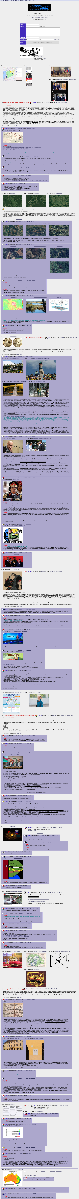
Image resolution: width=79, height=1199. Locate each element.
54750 (53, 102)
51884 (25, 851)
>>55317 (5, 738)
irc (34, 0)
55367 (24, 325)
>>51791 (27, 838)
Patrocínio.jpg (13, 246)
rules (45, 58)
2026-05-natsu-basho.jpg (19, 651)
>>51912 (55, 841)
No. (51, 102)
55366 (24, 295)
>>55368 (33, 128)
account (17, 0)
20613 (67, 337)
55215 (24, 615)
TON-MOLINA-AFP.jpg (40, 381)
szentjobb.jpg (36, 969)
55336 (24, 1153)
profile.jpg (59, 297)
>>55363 (5, 169)
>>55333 (5, 1149)
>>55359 (33, 356)
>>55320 (5, 745)
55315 (47, 1177)
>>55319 (33, 1188)
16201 (54, 1105)
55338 (24, 1078)
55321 (25, 743)
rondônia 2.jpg (36, 193)
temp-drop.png (17, 1125)
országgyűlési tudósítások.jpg (16, 1001)
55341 (25, 752)
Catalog (42, 17)
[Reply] (56, 102)
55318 (25, 1188)
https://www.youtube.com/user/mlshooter (36, 901)
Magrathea (37, 17)
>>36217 (12, 717)
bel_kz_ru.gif (12, 826)
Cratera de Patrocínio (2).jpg (39, 223)
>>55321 (33, 735)
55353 (24, 356)
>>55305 (5, 926)
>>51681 (9, 105)
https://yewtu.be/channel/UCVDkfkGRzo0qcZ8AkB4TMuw (15, 935)
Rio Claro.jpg (59, 223)
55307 (25, 913)
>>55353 (5, 512)
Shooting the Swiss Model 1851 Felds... (18, 891)
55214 (25, 609)
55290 (25, 629)
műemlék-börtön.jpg (38, 1038)
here (38, 792)
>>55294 (5, 915)
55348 (24, 885)
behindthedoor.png (18, 858)
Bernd (34, 102)
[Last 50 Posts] (64, 102)
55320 (25, 735)
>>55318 (5, 1196)
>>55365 (33, 221)
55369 (24, 175)
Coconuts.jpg (59, 259)
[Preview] (48, 102)
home (3, 0)
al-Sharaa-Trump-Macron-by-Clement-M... (66, 79)
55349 (24, 795)
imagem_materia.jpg (14, 358)
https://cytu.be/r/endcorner (8, 664)
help (22, 0)
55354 (25, 436)
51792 (47, 835)
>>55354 (5, 517)
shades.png (16, 554)
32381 (48, 571)
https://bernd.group (32, 830)
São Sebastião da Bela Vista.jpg (40, 246)
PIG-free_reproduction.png (19, 525)
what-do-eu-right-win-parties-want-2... (18, 692)
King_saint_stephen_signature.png (63, 951)
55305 (24, 908)
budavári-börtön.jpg (15, 1038)
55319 (25, 1193)
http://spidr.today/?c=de (39, 1108)
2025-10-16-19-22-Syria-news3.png (41, 65)
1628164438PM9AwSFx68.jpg (40, 297)
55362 (25, 552)
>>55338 (33, 1070)
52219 (59, 715)
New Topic (42, 26)
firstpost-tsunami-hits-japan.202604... (20, 631)
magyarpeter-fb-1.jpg (14, 754)
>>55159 (5, 1073)
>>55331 (34, 1193)
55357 (25, 650)
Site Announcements (40, 19)
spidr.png (12, 1104)
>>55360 (33, 477)
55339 (24, 1095)
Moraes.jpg (12, 438)
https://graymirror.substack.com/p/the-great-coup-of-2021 (15, 416)
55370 (25, 183)
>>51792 (27, 847)
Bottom (46, 17)
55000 (24, 1118)
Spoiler (22, 45)
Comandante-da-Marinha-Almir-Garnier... (41, 438)
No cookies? (41, 56)
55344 (24, 221)
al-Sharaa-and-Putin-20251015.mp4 (64, 65)
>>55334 (33, 1124)
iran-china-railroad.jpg (14, 130)
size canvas (56, 39)
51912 (25, 856)
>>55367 (33, 295)
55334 (24, 1147)
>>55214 (5, 618)
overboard (12, 0)
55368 (24, 167)
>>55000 (56, 1113)
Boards (32, 17)
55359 (25, 477)
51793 (46, 841)
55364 (32, 156)
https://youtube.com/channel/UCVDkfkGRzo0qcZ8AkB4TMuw (16, 936)
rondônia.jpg (12, 193)
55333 (25, 1124)
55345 (24, 244)
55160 (25, 1036)
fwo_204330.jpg (13, 336)
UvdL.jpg (38, 692)
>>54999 (8, 1120)
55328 (24, 923)
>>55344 (5, 282)
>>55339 (33, 1078)
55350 (24, 801)
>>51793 (56, 835)
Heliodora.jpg (60, 246)
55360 (25, 524)
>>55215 (33, 609)
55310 (48, 1171)
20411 (26, 208)
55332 (25, 930)
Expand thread (19, 125)
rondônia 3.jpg (59, 193)
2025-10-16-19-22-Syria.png (16, 65)
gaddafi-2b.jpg (16, 479)
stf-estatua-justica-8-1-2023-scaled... (18, 381)
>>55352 (5, 502)
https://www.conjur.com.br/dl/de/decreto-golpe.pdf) (25, 461)
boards (7, 0)
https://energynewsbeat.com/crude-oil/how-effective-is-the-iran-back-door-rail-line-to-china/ (22, 147)
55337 (24, 1070)
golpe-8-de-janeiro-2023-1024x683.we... (41, 358)
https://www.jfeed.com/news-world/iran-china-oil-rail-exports (15, 148)
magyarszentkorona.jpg (15, 951)
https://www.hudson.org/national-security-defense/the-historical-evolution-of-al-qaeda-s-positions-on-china (25, 180)
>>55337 (33, 999)
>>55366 (33, 280)
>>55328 (33, 908)
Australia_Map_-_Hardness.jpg (16, 1169)
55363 (25, 128)
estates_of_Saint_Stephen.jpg (40, 951)
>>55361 (5, 145)
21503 (48, 892)
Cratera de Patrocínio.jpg (15, 223)
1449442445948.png (14, 569)
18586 (46, 988)
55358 (25, 670)
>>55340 (37, 908)
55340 (25, 942)
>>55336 (33, 1147)
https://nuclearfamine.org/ (8, 1140)
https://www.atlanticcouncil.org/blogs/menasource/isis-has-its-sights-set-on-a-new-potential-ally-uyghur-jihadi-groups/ (27, 172)
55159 (25, 999)
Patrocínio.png (14, 297)
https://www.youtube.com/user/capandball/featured (38, 899)
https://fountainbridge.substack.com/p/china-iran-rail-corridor (15, 149)
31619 (48, 827)
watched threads (27, 0)
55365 (24, 280)
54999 (47, 1113)
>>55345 (5, 289)
